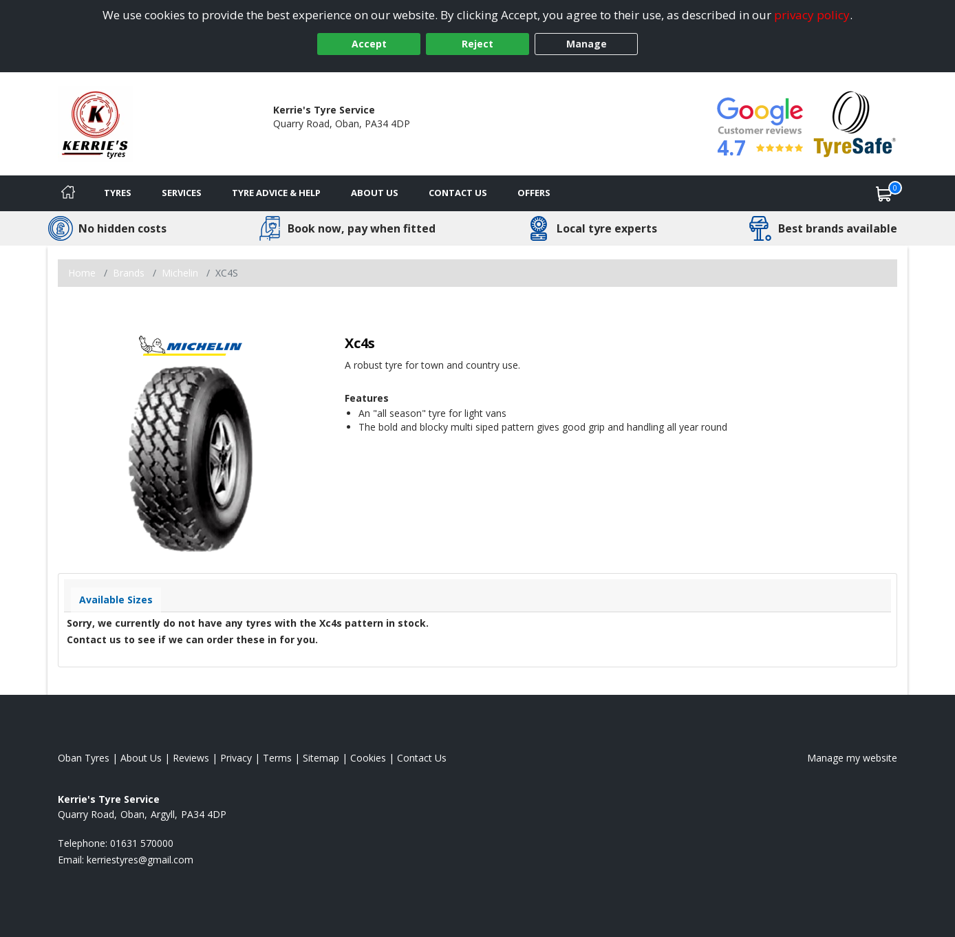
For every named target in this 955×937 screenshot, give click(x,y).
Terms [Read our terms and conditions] (277, 757)
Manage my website (852, 757)
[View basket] (884, 193)
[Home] (68, 193)
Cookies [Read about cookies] (368, 757)
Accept (369, 43)
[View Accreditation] (855, 122)
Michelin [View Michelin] (180, 272)
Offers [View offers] (533, 192)
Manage (586, 43)
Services (182, 192)
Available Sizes (116, 599)
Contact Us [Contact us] (458, 192)
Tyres (117, 192)
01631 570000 (304, 137)
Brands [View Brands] (128, 272)
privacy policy (812, 15)
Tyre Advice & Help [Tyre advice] (276, 192)
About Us (374, 192)
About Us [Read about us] (141, 757)
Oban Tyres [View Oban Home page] (83, 757)
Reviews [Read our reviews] (191, 757)
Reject (477, 43)
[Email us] (140, 859)
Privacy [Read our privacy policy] (236, 757)
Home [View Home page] (82, 272)
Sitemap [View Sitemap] (321, 757)
